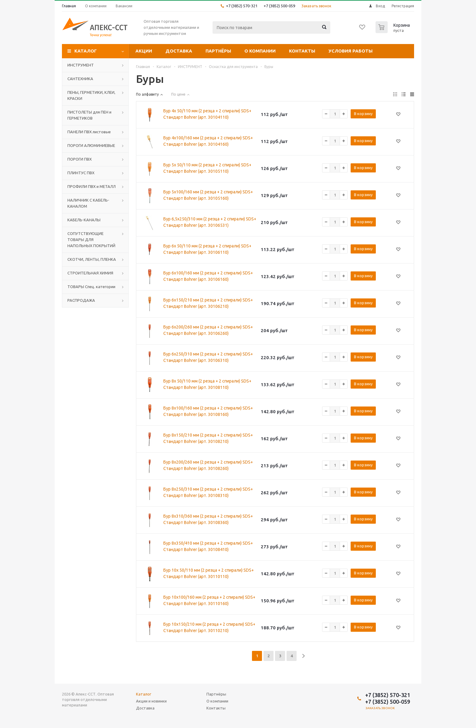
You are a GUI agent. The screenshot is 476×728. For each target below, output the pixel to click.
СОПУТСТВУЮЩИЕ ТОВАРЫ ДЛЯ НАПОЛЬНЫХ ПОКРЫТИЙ (91, 239)
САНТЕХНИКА (80, 79)
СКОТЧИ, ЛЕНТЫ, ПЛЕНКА (91, 259)
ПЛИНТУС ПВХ (80, 173)
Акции (143, 50)
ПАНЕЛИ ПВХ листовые (89, 132)
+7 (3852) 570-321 (241, 6)
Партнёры (218, 50)
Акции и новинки (151, 701)
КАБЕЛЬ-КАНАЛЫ (83, 220)
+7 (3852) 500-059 (279, 6)
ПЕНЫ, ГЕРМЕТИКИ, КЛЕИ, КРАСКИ (91, 95)
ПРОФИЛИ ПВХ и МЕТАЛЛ (91, 186)
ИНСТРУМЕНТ (80, 65)
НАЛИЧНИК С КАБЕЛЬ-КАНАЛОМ (88, 203)
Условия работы (350, 50)
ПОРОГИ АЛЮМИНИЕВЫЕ (91, 145)
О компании (260, 50)
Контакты (302, 50)
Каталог (85, 50)
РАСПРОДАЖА (81, 300)
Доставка (178, 50)
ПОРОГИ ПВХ (79, 159)
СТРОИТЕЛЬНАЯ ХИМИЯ (90, 273)
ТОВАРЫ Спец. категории (91, 286)
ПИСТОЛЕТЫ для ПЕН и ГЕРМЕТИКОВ (89, 115)
